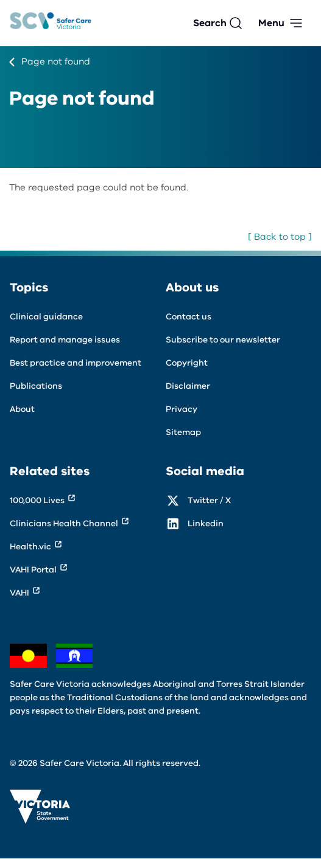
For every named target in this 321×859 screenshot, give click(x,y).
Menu (271, 23)
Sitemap (183, 432)
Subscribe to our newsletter (223, 340)
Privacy (181, 409)
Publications (36, 386)
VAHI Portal (33, 570)
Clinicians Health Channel (64, 523)
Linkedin (206, 523)
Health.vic (30, 546)
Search (210, 23)
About (22, 409)
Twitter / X (209, 500)
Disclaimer (188, 386)
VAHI (19, 593)
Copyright (187, 363)
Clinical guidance (46, 316)
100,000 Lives (37, 500)
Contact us (188, 316)
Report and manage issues (65, 340)
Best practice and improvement (75, 363)
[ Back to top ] (280, 237)
